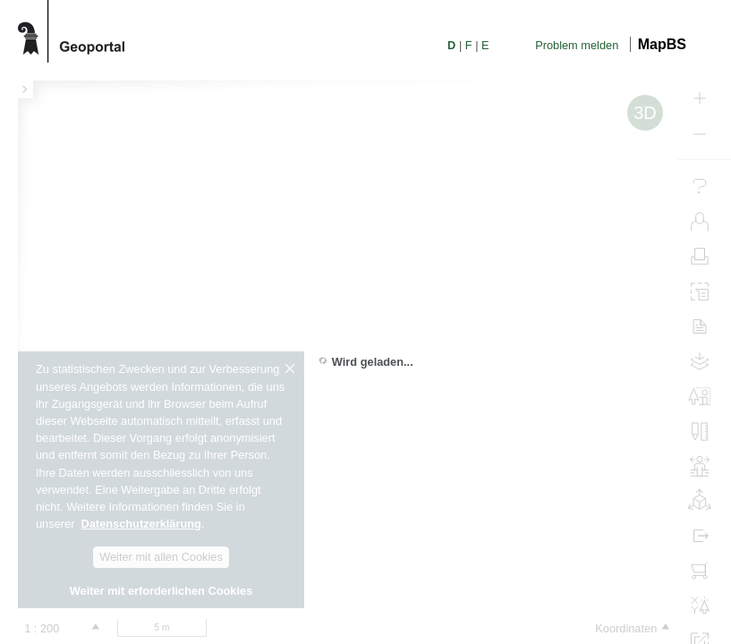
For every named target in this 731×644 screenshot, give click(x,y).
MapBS (662, 44)
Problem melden (576, 45)
